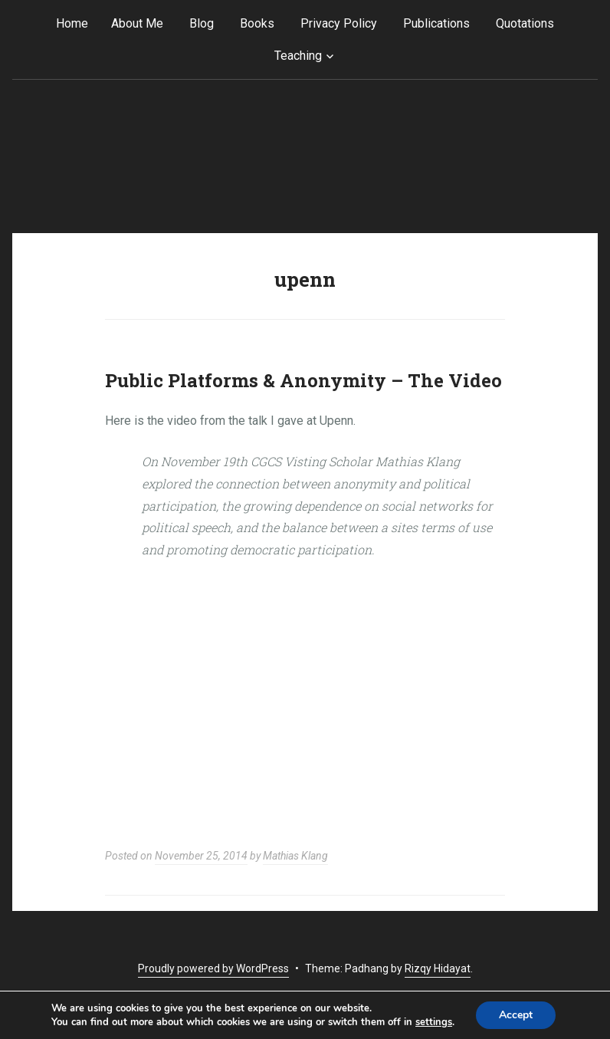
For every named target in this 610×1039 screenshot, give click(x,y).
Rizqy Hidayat (438, 968)
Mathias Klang (295, 856)
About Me (137, 23)
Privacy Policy (338, 23)
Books (257, 23)
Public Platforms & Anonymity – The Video (303, 380)
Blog (201, 23)
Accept (516, 1015)
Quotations (525, 23)
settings (433, 1022)
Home (72, 23)
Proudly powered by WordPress (213, 968)
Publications (436, 23)
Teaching (298, 55)
